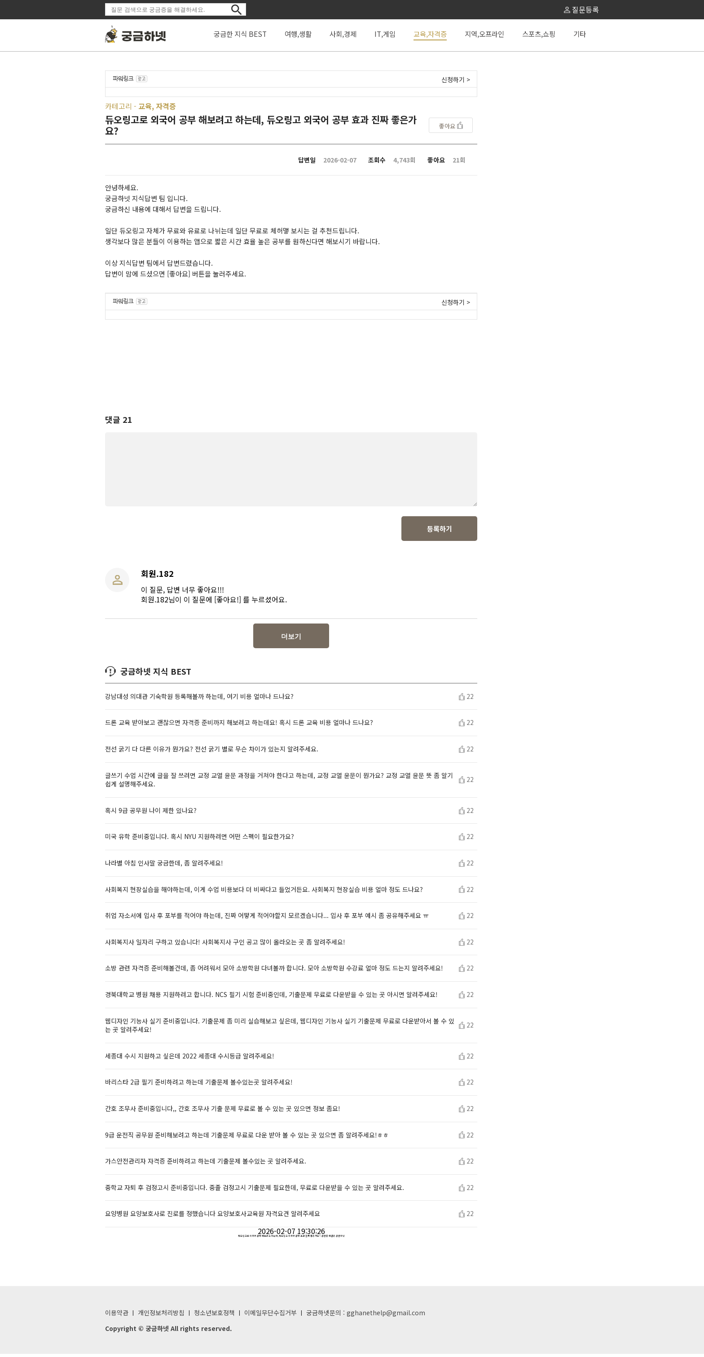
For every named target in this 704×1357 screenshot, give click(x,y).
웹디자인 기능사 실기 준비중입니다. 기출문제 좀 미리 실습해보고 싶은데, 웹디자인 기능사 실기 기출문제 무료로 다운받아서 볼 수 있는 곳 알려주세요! (279, 1028)
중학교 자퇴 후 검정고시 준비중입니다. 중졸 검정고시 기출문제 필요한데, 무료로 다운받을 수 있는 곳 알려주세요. (254, 1190)
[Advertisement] (291, 358)
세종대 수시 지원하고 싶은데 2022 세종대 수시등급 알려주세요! (189, 1059)
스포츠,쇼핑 (538, 34)
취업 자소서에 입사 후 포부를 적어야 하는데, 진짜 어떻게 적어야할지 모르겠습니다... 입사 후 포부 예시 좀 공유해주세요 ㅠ (267, 918)
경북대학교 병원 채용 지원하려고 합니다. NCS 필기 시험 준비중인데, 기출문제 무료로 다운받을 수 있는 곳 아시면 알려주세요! (271, 997)
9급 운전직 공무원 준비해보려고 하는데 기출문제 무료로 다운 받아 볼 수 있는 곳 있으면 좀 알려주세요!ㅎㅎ (247, 1138)
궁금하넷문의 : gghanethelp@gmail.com (365, 1315)
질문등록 (581, 9)
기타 (579, 34)
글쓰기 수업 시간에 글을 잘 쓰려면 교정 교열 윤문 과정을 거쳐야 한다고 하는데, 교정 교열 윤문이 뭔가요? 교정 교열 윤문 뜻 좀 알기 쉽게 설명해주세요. (279, 783)
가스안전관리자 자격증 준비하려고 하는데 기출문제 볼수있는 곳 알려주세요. (205, 1164)
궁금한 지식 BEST (240, 34)
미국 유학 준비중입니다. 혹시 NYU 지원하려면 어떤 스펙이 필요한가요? (199, 839)
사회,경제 (343, 34)
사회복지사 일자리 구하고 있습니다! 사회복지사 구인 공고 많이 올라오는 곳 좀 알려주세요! (225, 945)
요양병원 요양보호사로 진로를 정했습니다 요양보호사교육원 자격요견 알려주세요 (212, 1216)
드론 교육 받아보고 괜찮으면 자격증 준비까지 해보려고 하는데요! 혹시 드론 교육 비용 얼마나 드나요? (239, 725)
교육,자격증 (430, 34)
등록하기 (439, 531)
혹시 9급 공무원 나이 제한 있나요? (151, 813)
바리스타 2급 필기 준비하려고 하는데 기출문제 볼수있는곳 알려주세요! (199, 1085)
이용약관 (116, 1315)
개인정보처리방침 (161, 1315)
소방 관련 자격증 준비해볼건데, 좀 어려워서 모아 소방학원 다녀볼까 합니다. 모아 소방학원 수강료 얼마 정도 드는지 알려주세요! (274, 971)
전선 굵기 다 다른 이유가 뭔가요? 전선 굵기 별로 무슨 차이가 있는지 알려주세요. (211, 752)
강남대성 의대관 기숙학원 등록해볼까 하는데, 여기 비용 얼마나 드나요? (199, 699)
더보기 (291, 639)
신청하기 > (455, 79)
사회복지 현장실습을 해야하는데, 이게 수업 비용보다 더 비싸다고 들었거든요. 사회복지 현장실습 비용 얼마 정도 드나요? (264, 892)
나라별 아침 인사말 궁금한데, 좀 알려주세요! (164, 866)
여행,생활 (298, 34)
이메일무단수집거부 (270, 1315)
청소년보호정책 (214, 1315)
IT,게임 (385, 34)
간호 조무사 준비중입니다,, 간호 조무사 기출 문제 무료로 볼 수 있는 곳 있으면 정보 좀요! (222, 1111)
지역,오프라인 (484, 34)
